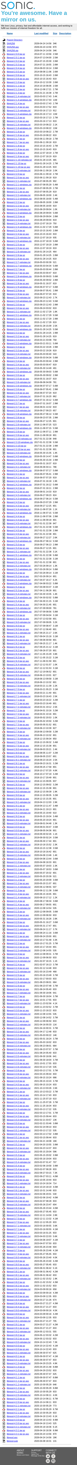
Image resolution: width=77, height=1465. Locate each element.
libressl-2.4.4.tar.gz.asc (18, 520)
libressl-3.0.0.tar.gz (16, 827)
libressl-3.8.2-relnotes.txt (18, 1279)
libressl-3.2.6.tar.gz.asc (18, 989)
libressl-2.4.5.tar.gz (16, 530)
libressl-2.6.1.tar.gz (16, 636)
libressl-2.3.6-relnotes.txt (18, 382)
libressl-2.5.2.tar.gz (16, 573)
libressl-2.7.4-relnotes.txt (18, 728)
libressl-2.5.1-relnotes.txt (18, 552)
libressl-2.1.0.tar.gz (16, 82)
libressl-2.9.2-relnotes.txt (18, 813)
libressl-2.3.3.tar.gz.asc (18, 350)
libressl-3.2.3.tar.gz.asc (18, 957)
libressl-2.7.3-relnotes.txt (18, 717)
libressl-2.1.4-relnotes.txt (18, 96)
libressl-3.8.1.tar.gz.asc (18, 1275)
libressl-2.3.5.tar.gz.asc (18, 379)
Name (10, 33)
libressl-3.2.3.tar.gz (16, 954)
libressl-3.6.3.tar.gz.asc (18, 1211)
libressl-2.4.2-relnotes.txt (18, 481)
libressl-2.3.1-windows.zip (19, 315)
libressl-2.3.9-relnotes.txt (18, 424)
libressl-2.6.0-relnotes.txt (18, 622)
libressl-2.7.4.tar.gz (16, 732)
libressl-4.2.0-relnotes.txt (18, 1395)
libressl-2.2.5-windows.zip (19, 241)
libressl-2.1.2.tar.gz (16, 89)
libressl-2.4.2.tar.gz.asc (18, 492)
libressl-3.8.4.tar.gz (16, 1303)
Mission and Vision (23, 1455)
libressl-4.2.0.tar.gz (16, 1399)
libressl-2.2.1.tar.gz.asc (18, 192)
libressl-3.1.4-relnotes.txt (18, 897)
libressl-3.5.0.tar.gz (16, 1123)
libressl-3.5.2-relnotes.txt (18, 1141)
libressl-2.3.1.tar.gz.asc (18, 322)
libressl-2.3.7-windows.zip (19, 400)
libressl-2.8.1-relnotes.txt (18, 760)
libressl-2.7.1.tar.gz (16, 700)
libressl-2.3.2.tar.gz (16, 333)
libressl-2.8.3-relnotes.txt (18, 781)
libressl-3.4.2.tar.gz (16, 1102)
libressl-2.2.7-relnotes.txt (18, 262)
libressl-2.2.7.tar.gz (16, 269)
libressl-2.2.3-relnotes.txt (18, 209)
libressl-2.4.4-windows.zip (19, 513)
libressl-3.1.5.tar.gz (16, 912)
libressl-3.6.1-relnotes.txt (18, 1183)
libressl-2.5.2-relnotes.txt (18, 566)
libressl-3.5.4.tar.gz (16, 1166)
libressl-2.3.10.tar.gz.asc (18, 449)
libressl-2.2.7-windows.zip (19, 266)
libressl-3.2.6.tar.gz (16, 986)
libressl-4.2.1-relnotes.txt (18, 1406)
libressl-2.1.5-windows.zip (19, 114)
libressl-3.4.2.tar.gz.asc (18, 1106)
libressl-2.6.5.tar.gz (16, 679)
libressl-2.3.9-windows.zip (19, 428)
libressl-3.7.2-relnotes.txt (18, 1236)
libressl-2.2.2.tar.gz (16, 202)
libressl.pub (12, 1441)
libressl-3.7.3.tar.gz (16, 1250)
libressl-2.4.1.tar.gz (16, 474)
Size (55, 33)
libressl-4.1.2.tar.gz (16, 1388)
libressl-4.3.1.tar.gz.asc (18, 1434)
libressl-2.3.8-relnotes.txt (18, 410)
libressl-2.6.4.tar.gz (16, 668)
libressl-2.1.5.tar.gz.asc (18, 121)
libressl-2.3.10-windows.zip (20, 442)
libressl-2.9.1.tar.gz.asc (18, 809)
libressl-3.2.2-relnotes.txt (18, 940)
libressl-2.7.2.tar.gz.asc (18, 714)
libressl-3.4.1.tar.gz (16, 1092)
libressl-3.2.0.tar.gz (16, 922)
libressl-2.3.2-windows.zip (19, 329)
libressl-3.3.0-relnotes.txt (18, 1003)
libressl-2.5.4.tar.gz (16, 601)
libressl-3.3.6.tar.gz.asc (18, 1074)
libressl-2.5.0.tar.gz (16, 544)
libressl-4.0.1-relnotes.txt (18, 1353)
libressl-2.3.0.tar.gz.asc (18, 308)
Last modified (41, 33)
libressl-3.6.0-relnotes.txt (18, 1173)
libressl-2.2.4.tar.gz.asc (18, 234)
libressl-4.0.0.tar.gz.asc (18, 1349)
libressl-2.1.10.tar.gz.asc (18, 167)
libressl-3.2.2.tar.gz (16, 943)
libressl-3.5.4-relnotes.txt (18, 1162)
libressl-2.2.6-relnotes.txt (18, 252)
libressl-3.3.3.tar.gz (16, 1039)
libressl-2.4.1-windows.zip (19, 470)
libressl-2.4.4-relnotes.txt (18, 509)
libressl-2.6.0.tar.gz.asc (18, 629)
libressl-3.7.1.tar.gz (16, 1229)
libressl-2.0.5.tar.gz (16, 72)
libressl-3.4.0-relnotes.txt (18, 1077)
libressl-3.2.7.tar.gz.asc (18, 1000)
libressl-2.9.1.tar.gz (16, 806)
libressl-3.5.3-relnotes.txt (18, 1151)
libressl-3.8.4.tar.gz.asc (18, 1307)
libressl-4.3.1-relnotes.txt (18, 1427)
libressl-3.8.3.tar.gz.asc (18, 1296)
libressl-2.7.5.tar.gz (16, 742)
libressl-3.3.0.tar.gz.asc (18, 1010)
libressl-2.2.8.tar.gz (16, 280)
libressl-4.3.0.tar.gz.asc (18, 1423)
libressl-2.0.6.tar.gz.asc (18, 79)
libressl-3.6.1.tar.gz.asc (18, 1190)
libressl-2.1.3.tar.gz (16, 93)
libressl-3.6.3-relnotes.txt (18, 1204)
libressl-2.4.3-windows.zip (19, 499)
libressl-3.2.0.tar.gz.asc (18, 926)
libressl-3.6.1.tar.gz (16, 1187)
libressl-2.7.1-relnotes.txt (18, 696)
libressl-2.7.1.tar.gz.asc (18, 703)
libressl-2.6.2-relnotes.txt (18, 643)
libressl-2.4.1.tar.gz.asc (18, 477)
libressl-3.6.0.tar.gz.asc (18, 1180)
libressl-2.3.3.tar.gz (16, 347)
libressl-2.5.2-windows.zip (19, 569)
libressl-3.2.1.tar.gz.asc (18, 936)
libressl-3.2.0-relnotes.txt (18, 919)
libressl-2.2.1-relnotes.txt (18, 181)
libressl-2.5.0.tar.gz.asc (18, 548)
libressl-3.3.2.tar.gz (16, 1028)
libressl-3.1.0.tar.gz (16, 859)
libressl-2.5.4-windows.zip (19, 597)
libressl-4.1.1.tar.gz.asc (18, 1381)
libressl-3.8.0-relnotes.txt (18, 1257)
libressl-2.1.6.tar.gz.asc (18, 135)
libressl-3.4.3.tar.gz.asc (18, 1116)
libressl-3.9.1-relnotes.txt (18, 1321)
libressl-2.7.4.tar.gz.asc (18, 735)
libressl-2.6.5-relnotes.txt (18, 675)
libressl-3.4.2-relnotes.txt (18, 1099)
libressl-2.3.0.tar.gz (16, 305)
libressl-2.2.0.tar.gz (16, 174)
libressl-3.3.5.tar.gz (16, 1060)
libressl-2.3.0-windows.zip (19, 301)
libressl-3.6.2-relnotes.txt (18, 1194)
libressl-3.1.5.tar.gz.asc (18, 915)
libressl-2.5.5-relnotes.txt (18, 608)
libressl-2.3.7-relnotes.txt (18, 396)
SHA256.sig (12, 50)
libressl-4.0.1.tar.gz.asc (18, 1360)
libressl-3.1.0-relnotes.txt (18, 855)
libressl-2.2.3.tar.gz (16, 216)
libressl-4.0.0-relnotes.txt (18, 1342)
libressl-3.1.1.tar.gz (16, 869)
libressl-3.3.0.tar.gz (16, 1007)
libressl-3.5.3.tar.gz (16, 1155)
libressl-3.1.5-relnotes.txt (18, 908)
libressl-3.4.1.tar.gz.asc (18, 1095)
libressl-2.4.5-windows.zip (19, 527)
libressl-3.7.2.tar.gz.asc (18, 1243)
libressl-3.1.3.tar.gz (16, 890)
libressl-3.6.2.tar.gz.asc (18, 1201)
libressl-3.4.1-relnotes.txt (18, 1088)
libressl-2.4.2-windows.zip (19, 484)
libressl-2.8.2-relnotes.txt (18, 770)
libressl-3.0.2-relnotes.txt (18, 844)
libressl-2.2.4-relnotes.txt (18, 223)
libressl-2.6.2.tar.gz (16, 647)
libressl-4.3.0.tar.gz (16, 1420)
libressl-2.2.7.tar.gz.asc (18, 273)
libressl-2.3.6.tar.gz (16, 389)
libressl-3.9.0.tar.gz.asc (18, 1317)
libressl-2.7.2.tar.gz (16, 710)
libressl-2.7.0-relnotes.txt (18, 686)
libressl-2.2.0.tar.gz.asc (18, 177)
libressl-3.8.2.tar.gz (16, 1282)
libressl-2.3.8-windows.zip (19, 414)
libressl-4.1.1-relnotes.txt (18, 1374)
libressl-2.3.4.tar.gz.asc (18, 365)
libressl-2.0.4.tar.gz (16, 68)
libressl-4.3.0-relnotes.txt (18, 1416)
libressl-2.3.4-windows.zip (19, 357)
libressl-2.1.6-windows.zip (19, 128)
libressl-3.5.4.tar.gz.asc (18, 1169)
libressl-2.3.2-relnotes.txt (18, 326)
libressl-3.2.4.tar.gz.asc (18, 968)
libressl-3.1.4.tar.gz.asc (18, 904)
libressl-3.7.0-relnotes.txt (18, 1215)
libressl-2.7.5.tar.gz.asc (18, 746)
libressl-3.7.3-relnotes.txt (18, 1247)
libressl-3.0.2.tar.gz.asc (18, 852)
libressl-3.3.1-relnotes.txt (18, 1014)
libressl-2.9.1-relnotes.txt (18, 802)
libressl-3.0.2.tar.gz (16, 848)
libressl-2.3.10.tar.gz (16, 446)
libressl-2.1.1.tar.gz (16, 86)
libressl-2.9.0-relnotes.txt (18, 792)
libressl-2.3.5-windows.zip (19, 372)
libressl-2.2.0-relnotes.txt (18, 170)
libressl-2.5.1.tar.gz (16, 559)
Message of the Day (38, 1456)
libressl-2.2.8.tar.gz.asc (18, 283)
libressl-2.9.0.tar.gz (16, 795)
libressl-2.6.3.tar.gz (16, 657)
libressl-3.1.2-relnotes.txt (18, 876)
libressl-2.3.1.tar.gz (16, 319)
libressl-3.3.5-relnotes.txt (18, 1056)
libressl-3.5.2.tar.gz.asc (18, 1148)
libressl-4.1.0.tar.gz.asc (18, 1370)
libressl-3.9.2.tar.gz (16, 1335)
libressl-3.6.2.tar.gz (16, 1197)
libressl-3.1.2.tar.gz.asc (18, 883)
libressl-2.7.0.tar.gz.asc (18, 693)
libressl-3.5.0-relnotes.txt (18, 1120)
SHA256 (11, 43)
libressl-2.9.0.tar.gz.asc (18, 799)
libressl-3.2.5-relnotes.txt (18, 972)
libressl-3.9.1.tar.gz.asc (18, 1328)
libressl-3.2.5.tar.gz (16, 975)
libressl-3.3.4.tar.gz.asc (18, 1053)
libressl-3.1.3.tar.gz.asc (18, 894)
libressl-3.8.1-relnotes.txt (18, 1268)
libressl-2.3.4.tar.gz (16, 361)
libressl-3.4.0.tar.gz (16, 1081)
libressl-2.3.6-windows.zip (19, 386)
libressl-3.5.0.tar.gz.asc (18, 1127)
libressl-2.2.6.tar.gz (16, 255)
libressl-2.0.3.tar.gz (16, 65)
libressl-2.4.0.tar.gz (16, 460)
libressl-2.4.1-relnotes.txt (18, 467)
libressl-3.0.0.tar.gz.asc (18, 830)
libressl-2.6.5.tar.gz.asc (18, 682)
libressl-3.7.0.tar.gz (16, 1219)
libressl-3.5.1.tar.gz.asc (18, 1137)
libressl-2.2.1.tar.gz (16, 188)
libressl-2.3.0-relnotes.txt (18, 297)
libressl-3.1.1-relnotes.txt (18, 866)
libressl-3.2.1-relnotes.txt (18, 929)
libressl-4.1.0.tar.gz (16, 1367)
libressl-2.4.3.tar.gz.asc (18, 506)
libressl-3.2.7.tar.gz (16, 996)
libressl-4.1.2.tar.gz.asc (18, 1391)
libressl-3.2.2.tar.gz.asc (18, 947)
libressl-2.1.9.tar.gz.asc (18, 156)
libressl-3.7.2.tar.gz (16, 1240)
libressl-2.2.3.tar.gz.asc (18, 220)
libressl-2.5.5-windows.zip (19, 612)
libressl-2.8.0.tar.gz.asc (18, 756)
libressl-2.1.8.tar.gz (16, 146)
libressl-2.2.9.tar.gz (16, 290)
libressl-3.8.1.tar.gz (16, 1271)
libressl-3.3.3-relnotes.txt (18, 1035)
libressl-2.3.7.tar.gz (16, 403)
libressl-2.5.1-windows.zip (19, 555)
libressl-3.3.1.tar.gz (16, 1017)
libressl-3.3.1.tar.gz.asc (18, 1021)
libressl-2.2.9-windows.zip (19, 287)
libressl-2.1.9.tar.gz (16, 153)
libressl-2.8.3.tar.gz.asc (18, 788)
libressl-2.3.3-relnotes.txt (18, 340)
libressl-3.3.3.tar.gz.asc (18, 1042)
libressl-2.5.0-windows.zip (19, 541)
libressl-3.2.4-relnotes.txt (18, 961)
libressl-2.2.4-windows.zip (19, 227)
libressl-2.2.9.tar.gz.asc (18, 294)
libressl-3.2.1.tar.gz (16, 933)
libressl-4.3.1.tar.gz (16, 1430)
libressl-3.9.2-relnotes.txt (18, 1331)
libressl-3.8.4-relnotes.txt (18, 1300)
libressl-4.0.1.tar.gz (16, 1356)
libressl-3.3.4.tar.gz (16, 1049)
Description (65, 33)
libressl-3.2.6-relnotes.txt (18, 982)
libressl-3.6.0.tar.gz (16, 1176)
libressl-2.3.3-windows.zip (19, 343)
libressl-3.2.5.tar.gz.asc (18, 979)
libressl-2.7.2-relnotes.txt (18, 707)
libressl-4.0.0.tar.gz (16, 1346)
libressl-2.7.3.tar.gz (16, 721)
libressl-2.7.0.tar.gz (16, 689)
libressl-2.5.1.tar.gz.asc (18, 562)
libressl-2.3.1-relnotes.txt (18, 312)
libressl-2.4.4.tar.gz (16, 516)
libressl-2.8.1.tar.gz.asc (18, 767)
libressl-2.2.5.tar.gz (16, 245)
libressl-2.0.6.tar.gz (16, 75)
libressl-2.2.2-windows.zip (19, 199)
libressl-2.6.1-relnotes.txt (18, 633)
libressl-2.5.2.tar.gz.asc (18, 576)
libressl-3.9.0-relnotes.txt (18, 1310)
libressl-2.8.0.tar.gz (16, 753)
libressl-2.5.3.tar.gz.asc (18, 590)
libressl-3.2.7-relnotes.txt (18, 993)
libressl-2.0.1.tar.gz (16, 57)
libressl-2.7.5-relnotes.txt (18, 739)
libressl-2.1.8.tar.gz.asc (18, 149)
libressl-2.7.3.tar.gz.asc (18, 724)
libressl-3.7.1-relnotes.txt (18, 1226)
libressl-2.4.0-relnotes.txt (18, 453)
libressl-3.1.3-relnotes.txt (18, 887)
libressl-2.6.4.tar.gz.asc (18, 672)
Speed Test (35, 1454)
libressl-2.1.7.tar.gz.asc (18, 142)
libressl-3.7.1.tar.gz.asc (18, 1233)
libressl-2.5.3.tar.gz (16, 587)
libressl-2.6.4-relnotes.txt (18, 664)
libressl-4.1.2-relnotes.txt (18, 1384)
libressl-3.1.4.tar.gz (16, 901)
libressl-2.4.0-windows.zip (19, 456)
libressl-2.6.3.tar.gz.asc (18, 661)
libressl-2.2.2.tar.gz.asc (18, 206)
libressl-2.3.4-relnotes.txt (18, 354)
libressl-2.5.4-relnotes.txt (18, 594)
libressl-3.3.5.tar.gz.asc (18, 1063)
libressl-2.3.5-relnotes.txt (18, 368)
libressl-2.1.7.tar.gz (16, 139)
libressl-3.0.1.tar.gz (16, 837)
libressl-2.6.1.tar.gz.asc (18, 640)
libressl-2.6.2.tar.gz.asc (18, 650)
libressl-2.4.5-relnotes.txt (18, 523)
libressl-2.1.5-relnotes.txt (18, 110)
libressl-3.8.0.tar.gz (16, 1261)
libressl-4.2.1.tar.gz (16, 1409)
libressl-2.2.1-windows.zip (19, 185)
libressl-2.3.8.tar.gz (16, 417)
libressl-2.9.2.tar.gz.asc (18, 820)
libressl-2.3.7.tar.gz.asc (18, 407)
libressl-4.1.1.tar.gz (16, 1377)
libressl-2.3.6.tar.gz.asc (18, 393)
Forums (33, 1452)
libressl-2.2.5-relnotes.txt (18, 237)
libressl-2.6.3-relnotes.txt (18, 654)
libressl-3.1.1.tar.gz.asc (18, 873)
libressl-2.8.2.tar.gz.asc (18, 777)
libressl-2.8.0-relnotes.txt (18, 749)
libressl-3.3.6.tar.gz (16, 1070)
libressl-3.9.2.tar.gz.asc (18, 1339)
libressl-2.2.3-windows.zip (19, 213)
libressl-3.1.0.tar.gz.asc (18, 862)
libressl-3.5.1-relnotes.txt (18, 1130)
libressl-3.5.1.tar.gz (16, 1134)
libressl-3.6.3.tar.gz (16, 1208)
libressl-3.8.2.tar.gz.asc (18, 1286)
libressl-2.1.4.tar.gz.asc (18, 107)
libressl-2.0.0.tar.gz (16, 54)
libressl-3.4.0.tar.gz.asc (18, 1084)
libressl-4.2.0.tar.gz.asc (18, 1402)
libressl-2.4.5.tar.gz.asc (18, 534)
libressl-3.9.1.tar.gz (16, 1324)
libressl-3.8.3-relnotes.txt (18, 1289)
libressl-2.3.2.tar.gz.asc (18, 336)
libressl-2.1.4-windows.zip (19, 100)
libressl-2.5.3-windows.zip (19, 583)
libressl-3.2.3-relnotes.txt (18, 950)
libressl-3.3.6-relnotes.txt (18, 1067)
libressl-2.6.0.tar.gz (16, 626)
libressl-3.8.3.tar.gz (16, 1293)
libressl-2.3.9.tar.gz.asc (18, 435)
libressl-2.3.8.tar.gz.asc (18, 421)
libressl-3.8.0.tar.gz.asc (18, 1264)
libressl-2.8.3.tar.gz (16, 784)
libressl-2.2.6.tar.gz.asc (18, 259)
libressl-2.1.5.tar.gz (16, 117)
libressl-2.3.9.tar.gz (16, 432)
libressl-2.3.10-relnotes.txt (19, 439)
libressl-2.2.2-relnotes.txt (18, 195)
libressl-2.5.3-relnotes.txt (18, 580)
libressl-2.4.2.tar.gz (16, 488)
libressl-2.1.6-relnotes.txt (18, 125)
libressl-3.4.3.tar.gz (16, 1113)
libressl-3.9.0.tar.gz (16, 1314)
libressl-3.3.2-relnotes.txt (18, 1024)
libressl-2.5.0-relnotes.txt (18, 537)
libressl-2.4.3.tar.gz (16, 502)
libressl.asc (12, 1437)
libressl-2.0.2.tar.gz (16, 61)
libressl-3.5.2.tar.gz (16, 1144)
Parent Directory (15, 40)
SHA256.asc (13, 47)
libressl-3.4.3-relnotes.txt (18, 1109)
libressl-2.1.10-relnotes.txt (19, 160)
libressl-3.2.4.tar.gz (16, 964)
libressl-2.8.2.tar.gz (16, 774)
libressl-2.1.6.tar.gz (16, 132)
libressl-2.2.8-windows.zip (19, 276)
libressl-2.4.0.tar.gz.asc (18, 463)
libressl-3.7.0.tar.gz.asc (18, 1222)
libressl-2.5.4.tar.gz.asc (18, 604)
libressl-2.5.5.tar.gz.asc (18, 619)
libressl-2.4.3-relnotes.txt (18, 495)
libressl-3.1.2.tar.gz (16, 880)
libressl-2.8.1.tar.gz (16, 763)
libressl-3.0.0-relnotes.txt (18, 823)
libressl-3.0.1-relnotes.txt (18, 834)
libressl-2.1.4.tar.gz (16, 103)
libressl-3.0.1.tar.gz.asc (18, 841)
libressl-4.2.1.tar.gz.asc (18, 1413)
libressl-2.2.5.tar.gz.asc (18, 248)
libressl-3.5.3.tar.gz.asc (18, 1159)
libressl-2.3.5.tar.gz (16, 375)
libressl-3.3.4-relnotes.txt (18, 1046)
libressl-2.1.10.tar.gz (16, 163)
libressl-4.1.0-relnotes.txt (18, 1363)
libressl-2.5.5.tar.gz (16, 615)
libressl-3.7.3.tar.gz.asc (18, 1254)
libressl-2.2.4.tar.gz (16, 230)
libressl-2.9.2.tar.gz (16, 816)
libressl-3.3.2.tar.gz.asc (18, 1032)
